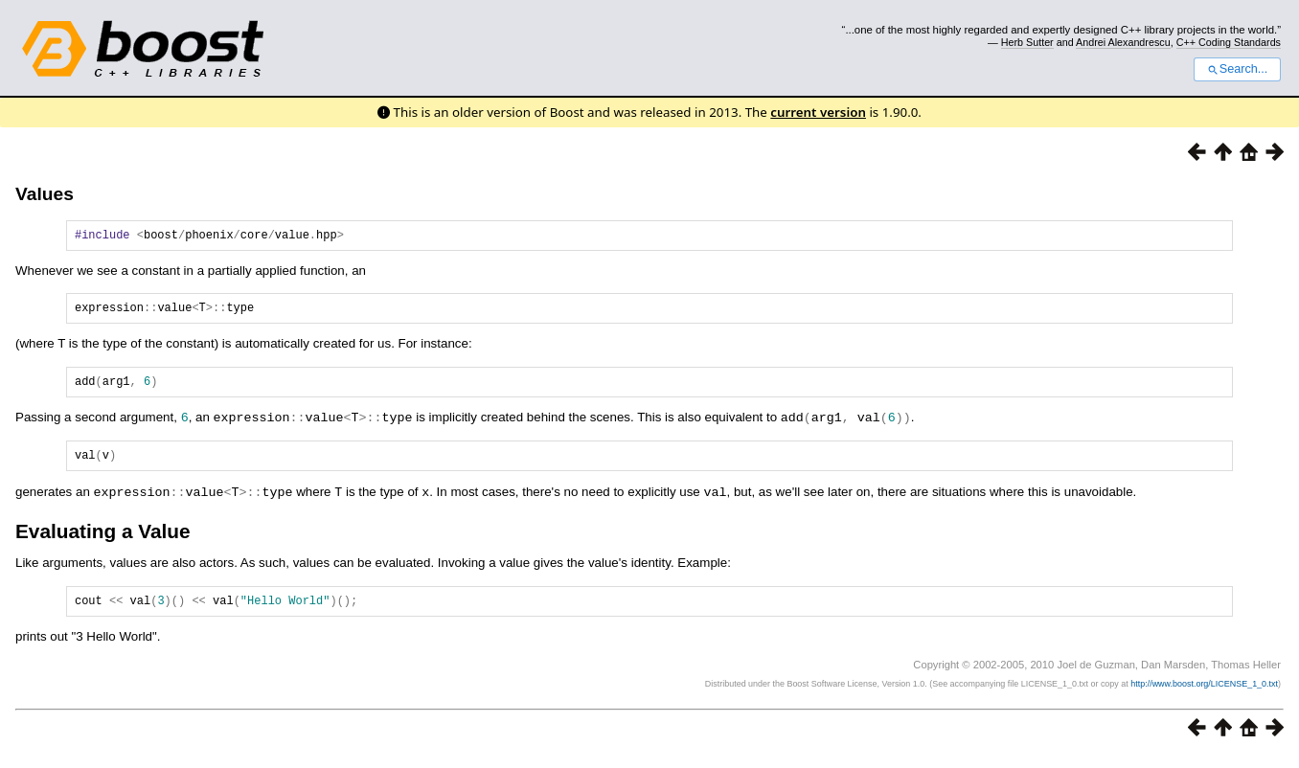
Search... (1237, 69)
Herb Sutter (1027, 42)
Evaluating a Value (103, 541)
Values (44, 194)
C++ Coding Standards (1228, 42)
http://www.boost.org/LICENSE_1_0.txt (1204, 696)
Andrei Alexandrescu (1123, 42)
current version (818, 112)
